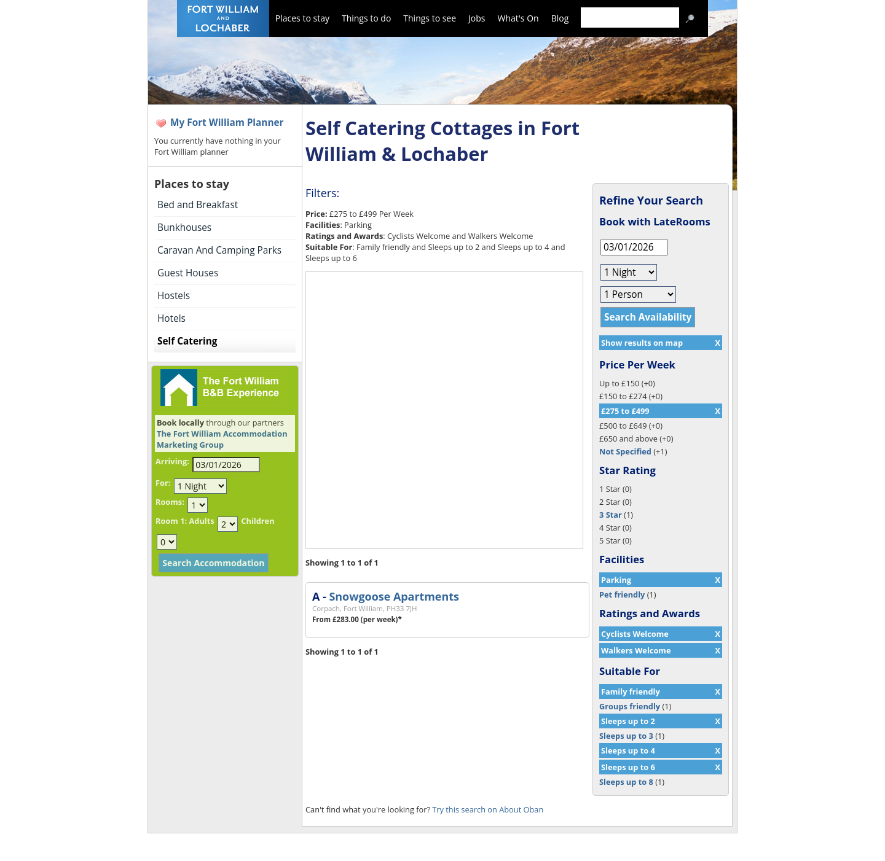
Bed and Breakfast (197, 204)
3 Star (610, 514)
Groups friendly (629, 706)
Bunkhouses (184, 227)
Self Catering (187, 341)
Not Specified (625, 451)
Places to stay (302, 18)
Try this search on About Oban (487, 809)
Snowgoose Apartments (393, 596)
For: (162, 482)
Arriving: (172, 461)
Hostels (173, 295)
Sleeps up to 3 (626, 735)
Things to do (366, 18)
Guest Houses (187, 273)
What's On (518, 18)
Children (257, 520)
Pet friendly (622, 594)
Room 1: (171, 520)
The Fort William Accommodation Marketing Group (222, 439)
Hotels (171, 318)
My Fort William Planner (227, 122)
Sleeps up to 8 (626, 781)
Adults (201, 520)
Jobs (476, 18)
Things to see (429, 18)
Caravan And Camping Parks (219, 250)
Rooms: (169, 501)
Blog (560, 18)
